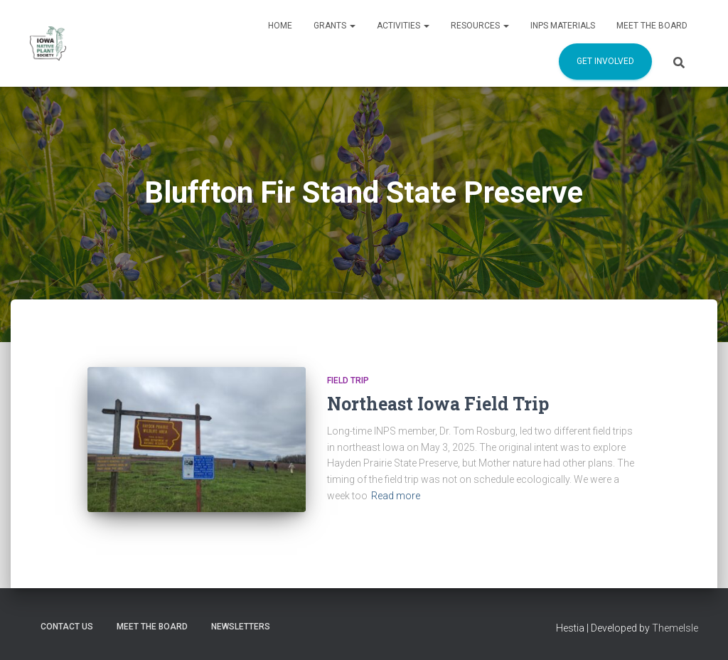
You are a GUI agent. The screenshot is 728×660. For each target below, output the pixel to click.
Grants (334, 26)
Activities (403, 26)
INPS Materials (562, 26)
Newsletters (240, 627)
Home (280, 26)
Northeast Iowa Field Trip (438, 403)
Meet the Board (651, 26)
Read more (395, 495)
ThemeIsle (675, 628)
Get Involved (605, 61)
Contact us (67, 627)
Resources (480, 26)
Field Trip (348, 380)
